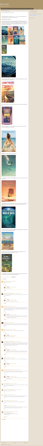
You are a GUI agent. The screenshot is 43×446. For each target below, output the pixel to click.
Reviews (31, 8)
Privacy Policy (13, 8)
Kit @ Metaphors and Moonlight (8, 341)
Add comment (4, 419)
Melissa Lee (5, 329)
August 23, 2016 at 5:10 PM (13, 383)
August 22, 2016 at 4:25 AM (17, 293)
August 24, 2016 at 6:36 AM (11, 394)
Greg (6, 314)
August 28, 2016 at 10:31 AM (11, 405)
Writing (21, 8)
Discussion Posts (26, 8)
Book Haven (4, 4)
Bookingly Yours (6, 281)
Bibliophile (5, 357)
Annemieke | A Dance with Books (8, 389)
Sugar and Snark (14, 16)
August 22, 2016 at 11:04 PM (11, 329)
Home (3, 8)
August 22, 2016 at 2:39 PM (12, 314)
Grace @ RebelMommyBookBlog (8, 293)
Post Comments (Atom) (8, 444)
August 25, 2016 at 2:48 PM (12, 335)
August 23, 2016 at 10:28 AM (16, 369)
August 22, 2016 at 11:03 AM (11, 306)
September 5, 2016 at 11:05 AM (13, 411)
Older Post (26, 442)
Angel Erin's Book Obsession (8, 369)
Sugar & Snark (6, 416)
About (17, 8)
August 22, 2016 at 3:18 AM (12, 281)
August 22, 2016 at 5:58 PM (10, 322)
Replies (6, 285)
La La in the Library (6, 400)
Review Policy (7, 8)
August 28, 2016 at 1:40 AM (13, 400)
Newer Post (4, 442)
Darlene (5, 322)
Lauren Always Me (6, 383)
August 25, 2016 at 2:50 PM (12, 376)
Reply (4, 283)
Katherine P (5, 306)
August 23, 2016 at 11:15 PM (17, 389)
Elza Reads (5, 394)
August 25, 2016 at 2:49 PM (12, 363)
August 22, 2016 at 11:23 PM (17, 341)
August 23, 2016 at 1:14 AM (11, 357)
